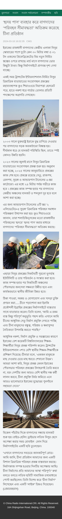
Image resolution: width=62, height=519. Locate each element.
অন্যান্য (28, 19)
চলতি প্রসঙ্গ (16, 19)
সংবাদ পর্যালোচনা (30, 13)
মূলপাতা (5, 13)
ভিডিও (5, 19)
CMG (29, 41)
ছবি (56, 13)
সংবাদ (15, 13)
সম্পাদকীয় (46, 13)
